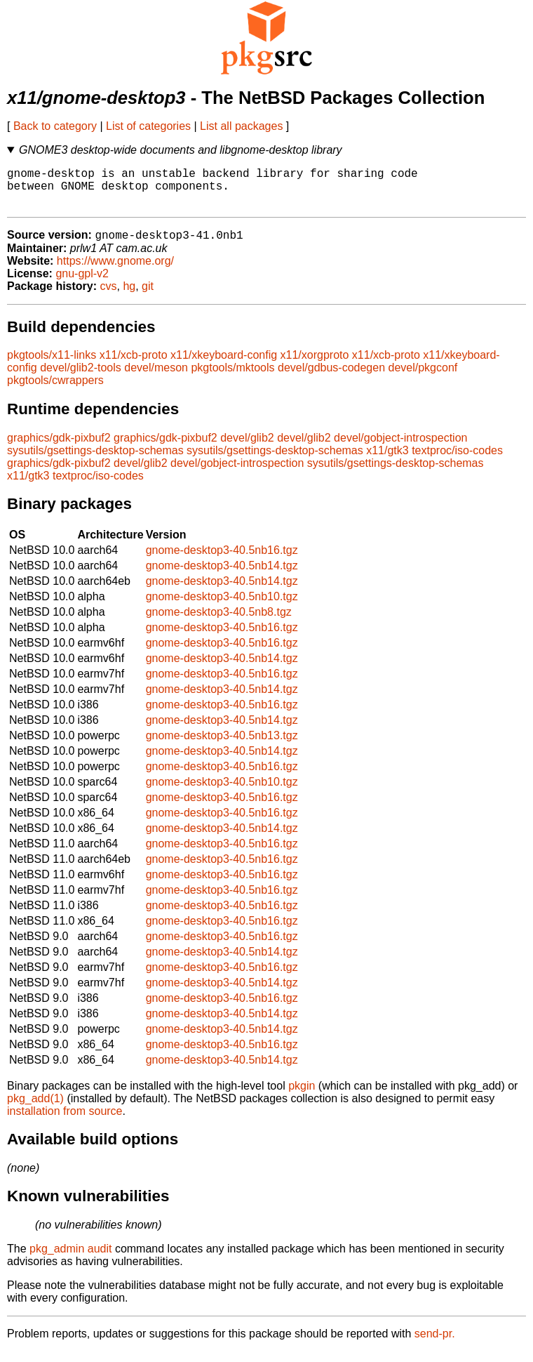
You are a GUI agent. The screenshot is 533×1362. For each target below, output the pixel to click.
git (148, 297)
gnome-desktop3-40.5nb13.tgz (222, 746)
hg (129, 297)
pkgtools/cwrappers (55, 391)
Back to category (55, 126)
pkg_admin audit (70, 1259)
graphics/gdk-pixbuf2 (59, 448)
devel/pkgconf (423, 378)
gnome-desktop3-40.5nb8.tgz (219, 622)
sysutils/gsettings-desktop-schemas (95, 461)
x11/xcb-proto (134, 365)
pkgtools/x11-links (51, 365)
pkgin (301, 1096)
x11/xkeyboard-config (223, 365)
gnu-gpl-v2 (82, 284)
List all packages (241, 126)
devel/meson (156, 378)
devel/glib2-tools (80, 378)
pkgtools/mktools (232, 378)
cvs (108, 297)
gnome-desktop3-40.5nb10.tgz (222, 607)
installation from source (65, 1122)
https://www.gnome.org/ (115, 271)
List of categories (148, 126)
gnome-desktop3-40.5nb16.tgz (222, 561)
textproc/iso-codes (457, 461)
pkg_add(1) (35, 1109)
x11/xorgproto (315, 365)
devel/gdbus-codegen (331, 378)
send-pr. (434, 1344)
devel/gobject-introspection (400, 448)
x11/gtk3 (387, 461)
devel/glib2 (247, 448)
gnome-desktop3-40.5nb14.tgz (222, 576)
